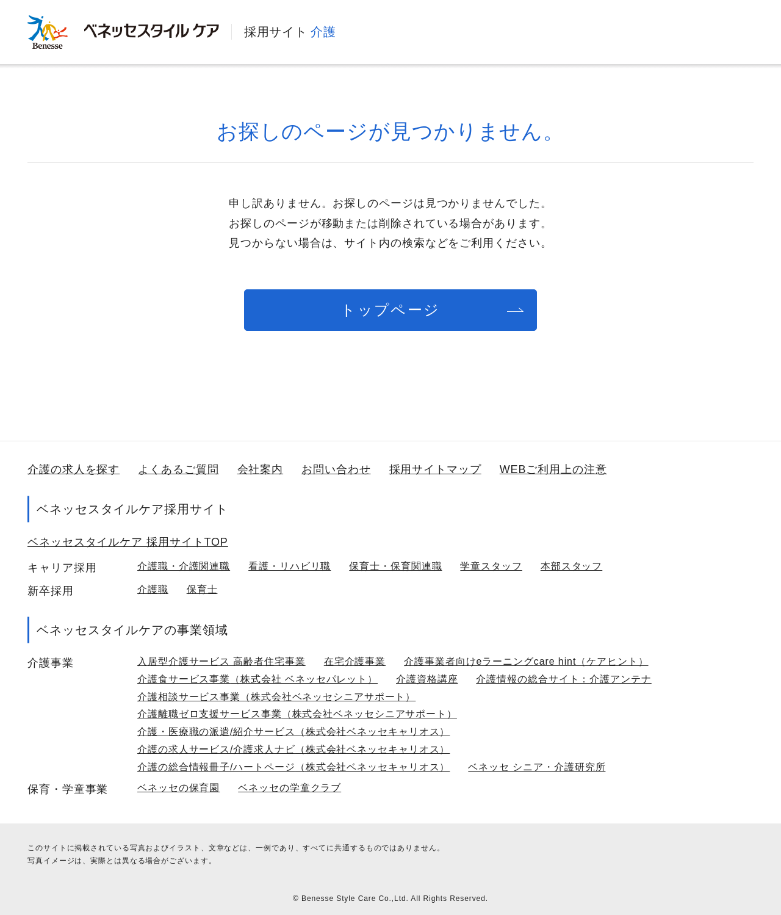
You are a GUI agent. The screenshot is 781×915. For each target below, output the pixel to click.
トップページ (390, 310)
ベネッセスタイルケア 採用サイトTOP (127, 542)
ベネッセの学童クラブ (289, 788)
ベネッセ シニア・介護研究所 (536, 767)
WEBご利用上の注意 (553, 469)
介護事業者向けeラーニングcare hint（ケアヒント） (526, 661)
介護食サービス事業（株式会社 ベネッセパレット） (257, 679)
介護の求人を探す (73, 469)
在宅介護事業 (355, 661)
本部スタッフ (571, 566)
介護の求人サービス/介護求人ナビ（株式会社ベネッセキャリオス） (293, 749)
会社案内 (260, 469)
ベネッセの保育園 (178, 788)
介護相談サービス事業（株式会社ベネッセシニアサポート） (276, 697)
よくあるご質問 (178, 469)
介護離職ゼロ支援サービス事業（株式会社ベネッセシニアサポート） (297, 714)
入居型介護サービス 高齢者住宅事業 (221, 661)
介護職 (152, 589)
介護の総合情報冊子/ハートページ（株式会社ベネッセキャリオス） (293, 767)
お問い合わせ (335, 469)
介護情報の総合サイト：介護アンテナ (563, 679)
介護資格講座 (427, 679)
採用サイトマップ (435, 469)
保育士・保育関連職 (395, 566)
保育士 (202, 589)
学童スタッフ (491, 566)
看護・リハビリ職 (289, 566)
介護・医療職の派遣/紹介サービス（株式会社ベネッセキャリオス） (293, 731)
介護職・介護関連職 (183, 566)
